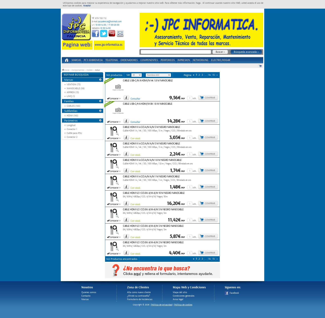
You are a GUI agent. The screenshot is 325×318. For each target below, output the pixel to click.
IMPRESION (184, 60)
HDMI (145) (72, 115)
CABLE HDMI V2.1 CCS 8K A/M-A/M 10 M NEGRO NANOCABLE (154, 193)
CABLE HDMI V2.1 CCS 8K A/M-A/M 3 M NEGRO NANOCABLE (153, 226)
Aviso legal (178, 299)
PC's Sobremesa (93, 60)
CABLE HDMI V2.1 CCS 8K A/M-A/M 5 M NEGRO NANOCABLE (153, 209)
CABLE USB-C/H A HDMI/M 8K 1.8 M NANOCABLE (147, 103)
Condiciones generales (183, 296)
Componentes (77, 70)
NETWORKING (200, 60)
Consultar (135, 98)
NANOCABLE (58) (76, 88)
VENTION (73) (74, 84)
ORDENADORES (129, 60)
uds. (195, 98)
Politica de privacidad (161, 304)
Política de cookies (183, 304)
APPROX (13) (73, 92)
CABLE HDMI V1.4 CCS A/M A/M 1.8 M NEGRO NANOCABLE (152, 160)
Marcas (76, 60)
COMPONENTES (149, 60)
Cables (89, 70)
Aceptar (87, 5)
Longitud (71, 125)
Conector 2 (72, 137)
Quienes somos (88, 292)
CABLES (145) (73, 106)
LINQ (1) (71, 96)
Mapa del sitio (180, 292)
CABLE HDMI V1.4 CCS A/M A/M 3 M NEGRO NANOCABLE (151, 127)
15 (213, 75)
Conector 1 (72, 129)
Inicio (66, 70)
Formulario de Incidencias (139, 299)
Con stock (135, 138)
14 (209, 75)
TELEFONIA (111, 60)
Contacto (85, 296)
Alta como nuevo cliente (139, 292)
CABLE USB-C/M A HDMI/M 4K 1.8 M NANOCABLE (148, 80)
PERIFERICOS (168, 60)
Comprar (210, 97)
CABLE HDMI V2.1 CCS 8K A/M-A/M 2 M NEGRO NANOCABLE (153, 242)
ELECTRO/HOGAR (220, 60)
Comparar (114, 98)
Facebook (232, 293)
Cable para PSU (74, 133)
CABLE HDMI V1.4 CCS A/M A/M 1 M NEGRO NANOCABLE (151, 176)
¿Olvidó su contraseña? (138, 296)
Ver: (128, 75)
